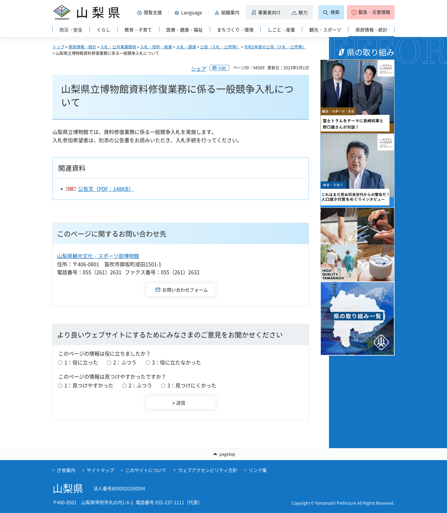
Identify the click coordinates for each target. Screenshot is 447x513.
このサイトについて (145, 470)
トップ (58, 47)
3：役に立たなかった (176, 362)
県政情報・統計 (82, 47)
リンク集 (258, 470)
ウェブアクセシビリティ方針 (207, 470)
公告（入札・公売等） (220, 47)
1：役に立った (81, 362)
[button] (150, 12)
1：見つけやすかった (88, 385)
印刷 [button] (222, 68)
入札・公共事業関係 (118, 47)
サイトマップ (100, 470)
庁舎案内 (66, 470)
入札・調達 (186, 47)
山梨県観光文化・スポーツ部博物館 (98, 256)
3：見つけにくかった (191, 385)
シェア (198, 69)
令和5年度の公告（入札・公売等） (275, 47)
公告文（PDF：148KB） (106, 188)
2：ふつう (125, 362)
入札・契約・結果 (156, 47)
